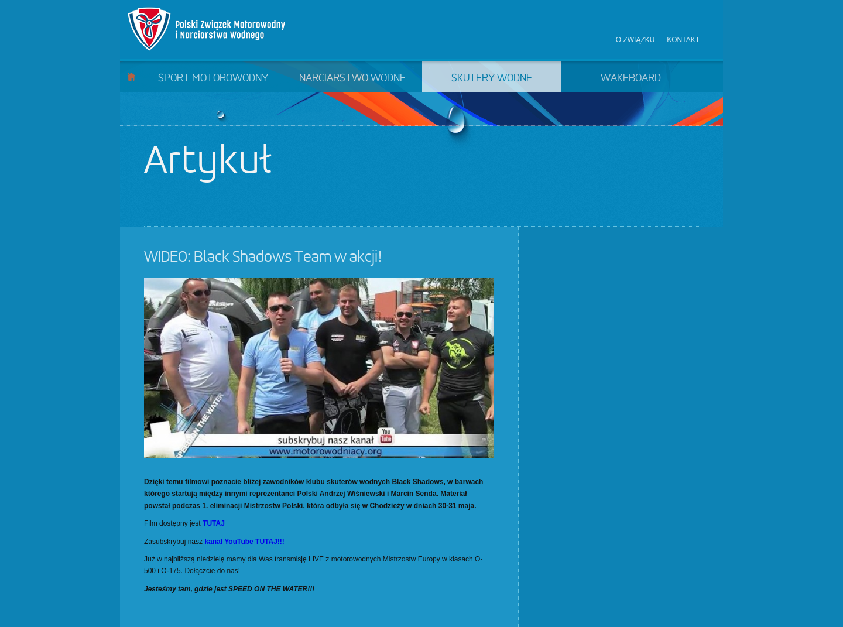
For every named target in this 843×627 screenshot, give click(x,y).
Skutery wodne (491, 78)
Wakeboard (631, 78)
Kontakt (683, 40)
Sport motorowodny (213, 78)
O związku (635, 40)
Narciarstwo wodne (352, 78)
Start (131, 76)
